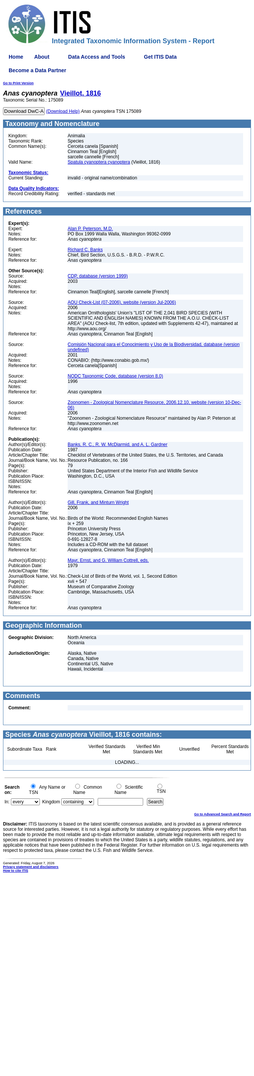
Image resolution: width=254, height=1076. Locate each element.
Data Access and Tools (96, 57)
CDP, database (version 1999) (98, 276)
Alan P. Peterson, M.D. (90, 228)
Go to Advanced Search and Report (222, 814)
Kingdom (51, 801)
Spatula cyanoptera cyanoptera (99, 162)
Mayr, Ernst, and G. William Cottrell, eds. (108, 560)
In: (7, 801)
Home (16, 57)
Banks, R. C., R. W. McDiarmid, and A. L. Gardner (117, 444)
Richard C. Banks (85, 249)
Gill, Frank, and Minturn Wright (98, 502)
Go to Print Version (18, 83)
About (41, 57)
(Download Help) (63, 111)
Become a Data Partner (37, 70)
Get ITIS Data (160, 57)
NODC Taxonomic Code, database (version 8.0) (115, 376)
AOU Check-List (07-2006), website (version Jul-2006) (122, 302)
